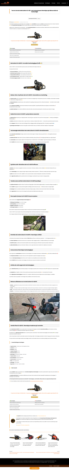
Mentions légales (56, 468)
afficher (39, 18)
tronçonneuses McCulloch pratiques (36, 383)
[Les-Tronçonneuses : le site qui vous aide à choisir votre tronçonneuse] (5, 3)
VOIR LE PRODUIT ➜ (35, 467)
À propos (18, 428)
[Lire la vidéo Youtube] (34, 309)
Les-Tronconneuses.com (41, 418)
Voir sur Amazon (34, 44)
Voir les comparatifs (25, 428)
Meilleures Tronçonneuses (39, 3)
